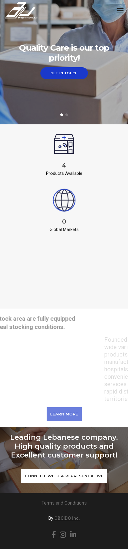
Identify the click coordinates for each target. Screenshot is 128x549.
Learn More (64, 414)
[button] (61, 114)
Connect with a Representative (64, 475)
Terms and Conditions (64, 503)
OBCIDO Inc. (67, 518)
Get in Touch (64, 73)
